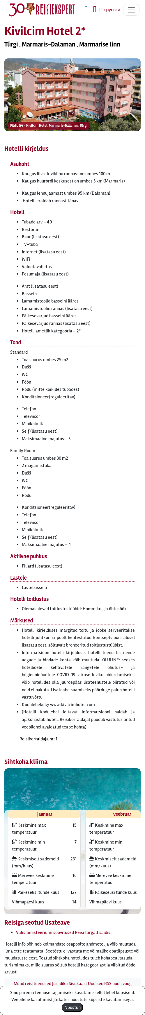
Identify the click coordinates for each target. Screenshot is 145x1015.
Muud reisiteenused (32, 984)
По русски (109, 10)
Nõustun (72, 1007)
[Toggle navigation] (131, 10)
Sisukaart (78, 984)
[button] (72, 97)
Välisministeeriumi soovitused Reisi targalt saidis (63, 932)
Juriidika (60, 984)
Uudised (95, 984)
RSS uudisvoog (118, 984)
